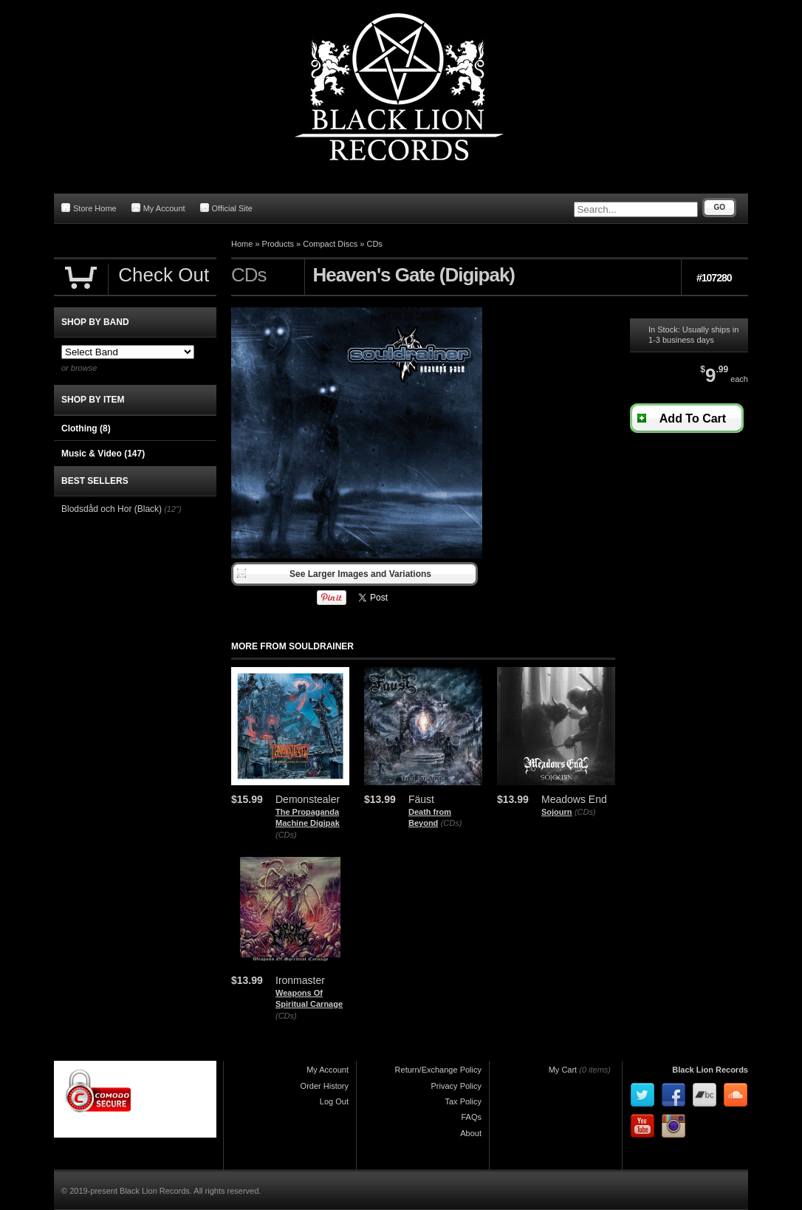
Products (278, 243)
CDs (374, 243)
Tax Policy (463, 1101)
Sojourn (556, 811)
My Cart (563, 1069)
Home (242, 243)
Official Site (226, 208)
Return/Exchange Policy (438, 1069)
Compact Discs (330, 243)
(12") (172, 509)
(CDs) (286, 834)
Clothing (86, 428)
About (470, 1133)
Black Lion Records (710, 1069)
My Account (158, 208)
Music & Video (103, 453)
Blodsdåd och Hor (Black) (111, 509)
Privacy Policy (456, 1085)
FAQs (471, 1116)
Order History (325, 1085)
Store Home (89, 208)
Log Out (334, 1101)
